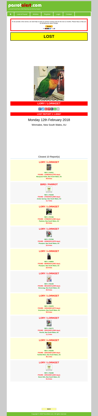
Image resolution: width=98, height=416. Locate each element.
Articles (35, 14)
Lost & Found (22, 14)
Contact (69, 14)
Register (47, 14)
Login (58, 14)
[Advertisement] (70, 5)
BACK (49, 409)
